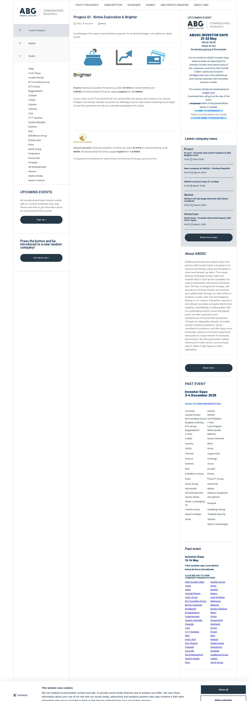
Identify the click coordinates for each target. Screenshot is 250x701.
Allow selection (223, 682)
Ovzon (210, 463)
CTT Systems (35, 118)
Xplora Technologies (217, 524)
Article (103, 23)
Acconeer (190, 411)
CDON (188, 448)
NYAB (210, 448)
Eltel (30, 131)
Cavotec (32, 104)
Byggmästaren (35, 91)
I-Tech (210, 422)
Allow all (223, 671)
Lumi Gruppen (214, 426)
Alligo (31, 68)
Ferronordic (34, 158)
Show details (167, 692)
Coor (30, 113)
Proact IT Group (215, 479)
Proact (188, 149)
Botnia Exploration (83, 148)
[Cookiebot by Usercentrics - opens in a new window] (21, 694)
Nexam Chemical (215, 438)
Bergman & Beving (194, 422)
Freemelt (189, 647)
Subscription (113, 5)
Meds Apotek (214, 430)
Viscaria (211, 519)
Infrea (188, 519)
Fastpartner (34, 153)
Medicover (215, 601)
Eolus (31, 144)
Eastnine (32, 127)
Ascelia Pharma (36, 77)
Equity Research (87, 5)
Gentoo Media (35, 176)
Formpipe (33, 162)
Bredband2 (190, 609)
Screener (134, 5)
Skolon (188, 195)
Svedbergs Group (216, 509)
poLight (211, 469)
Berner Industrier (193, 605)
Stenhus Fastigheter (217, 493)
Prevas (210, 474)
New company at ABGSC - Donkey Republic (207, 169)
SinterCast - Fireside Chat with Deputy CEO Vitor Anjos (207, 219)
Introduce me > (41, 258)
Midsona (211, 434)
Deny (223, 692)
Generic (32, 171)
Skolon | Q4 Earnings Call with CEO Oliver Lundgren (206, 200)
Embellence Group (37, 135)
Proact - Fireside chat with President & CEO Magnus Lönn (207, 154)
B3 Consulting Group (39, 82)
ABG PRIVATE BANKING (174, 5)
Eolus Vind (190, 639)
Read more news (208, 237)
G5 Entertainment (37, 167)
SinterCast (191, 214)
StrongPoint (213, 497)
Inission (211, 411)
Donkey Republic (36, 122)
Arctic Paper (34, 73)
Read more (208, 368)
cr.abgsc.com (196, 75)
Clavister (32, 109)
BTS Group (34, 86)
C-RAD (188, 434)
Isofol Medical (214, 419)
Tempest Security (216, 514)
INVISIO (211, 415)
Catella (31, 100)
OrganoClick (213, 453)
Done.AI (189, 459)
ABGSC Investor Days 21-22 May (201, 182)
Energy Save (34, 140)
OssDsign (212, 459)
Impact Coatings (36, 180)
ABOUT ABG (201, 5)
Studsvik (211, 503)
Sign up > (41, 219)
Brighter (78, 88)
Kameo (150, 5)
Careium (32, 95)
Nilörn (210, 443)
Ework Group (34, 149)
